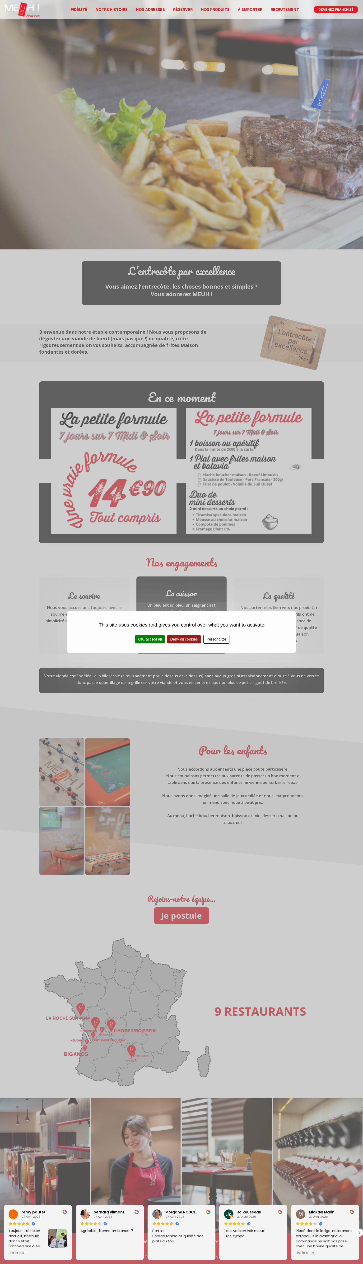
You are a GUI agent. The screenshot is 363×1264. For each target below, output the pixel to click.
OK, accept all (150, 639)
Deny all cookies (184, 639)
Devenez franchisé (336, 9)
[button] (359, 1232)
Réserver (183, 9)
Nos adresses (150, 9)
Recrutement (285, 9)
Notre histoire (112, 9)
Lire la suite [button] (18, 1253)
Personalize (216, 639)
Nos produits (215, 9)
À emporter (250, 9)
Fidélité (79, 9)
